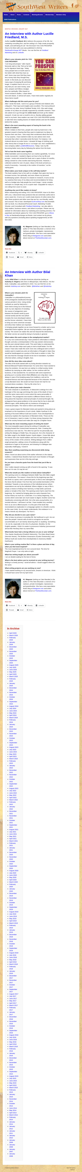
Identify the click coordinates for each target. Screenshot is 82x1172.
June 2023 (13, 752)
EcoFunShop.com (38, 201)
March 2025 (13, 676)
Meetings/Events (37, 14)
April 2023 (13, 756)
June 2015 (13, 1081)
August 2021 (13, 829)
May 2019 (12, 918)
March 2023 (13, 759)
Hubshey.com (15, 286)
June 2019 (13, 916)
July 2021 (12, 832)
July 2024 (12, 708)
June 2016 (13, 1039)
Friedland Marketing (33, 206)
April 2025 (13, 674)
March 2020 (13, 882)
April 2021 (13, 838)
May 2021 (12, 836)
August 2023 (13, 747)
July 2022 (12, 790)
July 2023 (12, 749)
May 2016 (12, 1042)
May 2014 (12, 1110)
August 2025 (13, 665)
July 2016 (12, 1037)
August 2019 (13, 912)
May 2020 (12, 877)
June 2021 (13, 834)
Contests (26, 14)
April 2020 (13, 880)
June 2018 (13, 957)
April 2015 (13, 1085)
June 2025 (13, 669)
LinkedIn (21, 52)
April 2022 (13, 797)
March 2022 (13, 800)
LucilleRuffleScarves (27, 146)
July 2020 (12, 873)
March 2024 (13, 717)
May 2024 (12, 713)
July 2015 (12, 1078)
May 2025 (12, 672)
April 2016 (13, 1044)
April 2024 (13, 715)
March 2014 (13, 1115)
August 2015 (13, 1076)
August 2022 (13, 788)
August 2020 (13, 870)
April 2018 (13, 962)
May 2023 (12, 754)
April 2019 (13, 921)
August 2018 (13, 953)
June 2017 (13, 998)
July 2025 (12, 667)
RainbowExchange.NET (13, 50)
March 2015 (13, 1087)
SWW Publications (10, 19)
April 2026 (13, 633)
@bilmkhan (36, 286)
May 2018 (12, 960)
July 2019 (12, 914)
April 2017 (13, 1003)
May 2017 (12, 1001)
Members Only (61, 14)
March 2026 (13, 635)
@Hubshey (47, 286)
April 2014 (13, 1113)
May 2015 (12, 1083)
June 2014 (13, 1108)
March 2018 (13, 964)
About (12, 14)
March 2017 (13, 1005)
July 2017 (12, 996)
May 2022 (12, 795)
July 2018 (12, 955)
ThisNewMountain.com (43, 238)
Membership (49, 14)
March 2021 (13, 841)
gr (77, 5)
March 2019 (13, 923)
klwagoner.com (38, 236)
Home (6, 14)
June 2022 (13, 793)
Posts (19, 14)
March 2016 (13, 1046)
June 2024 (13, 711)
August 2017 (13, 994)
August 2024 (13, 706)
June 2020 (13, 875)
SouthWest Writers (14, 1167)
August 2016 (13, 1035)
